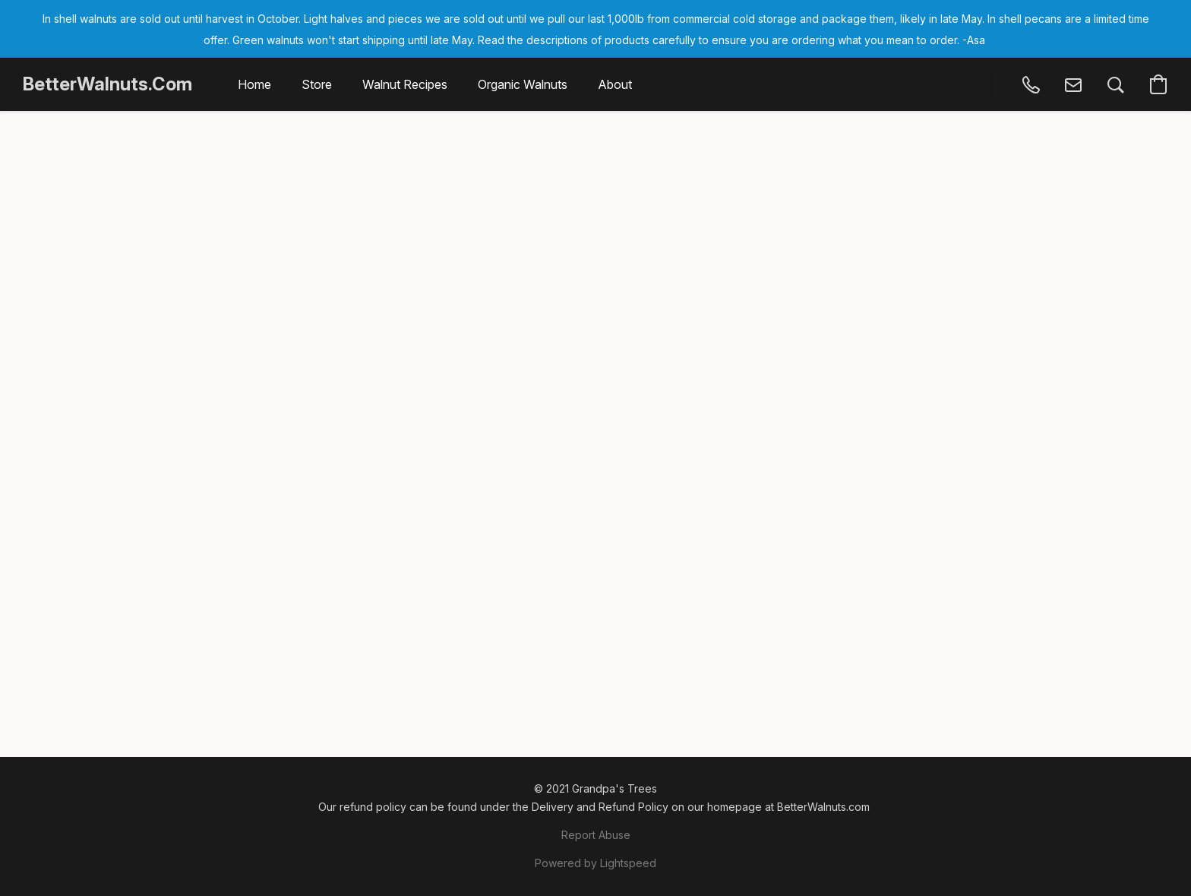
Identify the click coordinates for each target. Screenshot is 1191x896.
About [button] (615, 84)
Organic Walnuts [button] (522, 84)
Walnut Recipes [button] (404, 84)
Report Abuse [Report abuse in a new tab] (595, 834)
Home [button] (254, 84)
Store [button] (317, 84)
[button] (107, 84)
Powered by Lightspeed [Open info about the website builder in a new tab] (595, 862)
